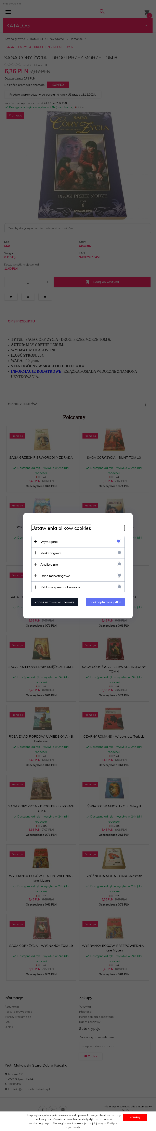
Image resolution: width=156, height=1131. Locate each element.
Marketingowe (51, 553)
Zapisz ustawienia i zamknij (54, 602)
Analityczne (49, 564)
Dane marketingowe (55, 576)
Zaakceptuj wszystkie (105, 602)
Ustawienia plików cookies (61, 528)
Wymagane (49, 541)
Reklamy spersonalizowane (60, 587)
